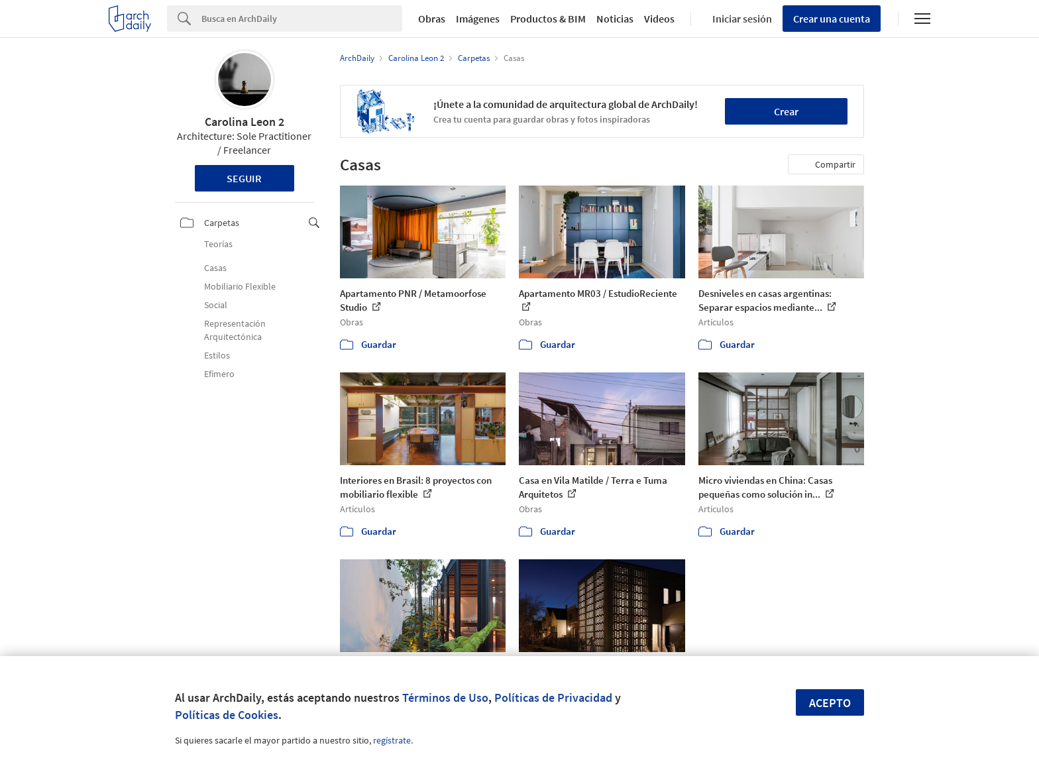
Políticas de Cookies (226, 714)
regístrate (392, 740)
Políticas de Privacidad (553, 697)
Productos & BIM (548, 18)
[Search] (301, 18)
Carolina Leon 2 (244, 121)
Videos (659, 18)
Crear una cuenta (831, 18)
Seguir (244, 178)
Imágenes (478, 18)
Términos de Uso (445, 697)
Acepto (830, 702)
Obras (431, 18)
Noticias (614, 18)
